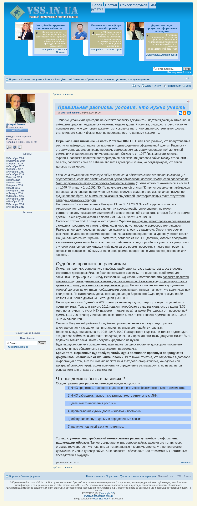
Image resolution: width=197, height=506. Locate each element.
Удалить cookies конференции (138, 476)
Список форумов (133, 5)
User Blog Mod (101, 498)
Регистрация (173, 85)
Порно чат (112, 476)
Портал (111, 5)
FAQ (137, 85)
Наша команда (95, 476)
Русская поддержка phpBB (98, 496)
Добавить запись (63, 94)
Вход (188, 85)
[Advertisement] (27, 272)
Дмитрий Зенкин (15, 124)
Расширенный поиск (179, 72)
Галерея (157, 85)
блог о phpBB (107, 493)
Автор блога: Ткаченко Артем (106, 49)
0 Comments (184, 462)
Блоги (97, 5)
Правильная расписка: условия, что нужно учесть (118, 79)
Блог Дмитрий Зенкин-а (69, 79)
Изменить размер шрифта (188, 78)
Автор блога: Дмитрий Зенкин (162, 54)
